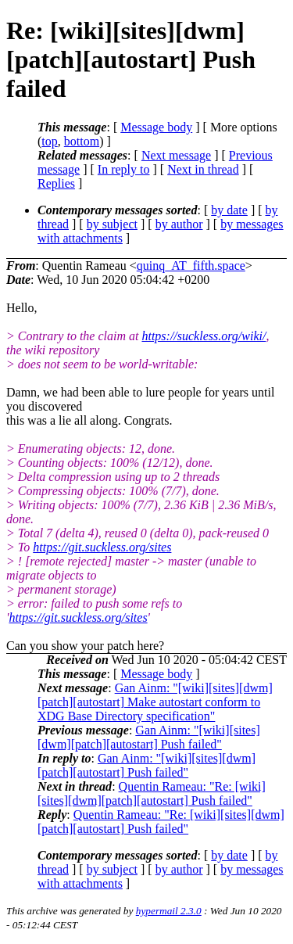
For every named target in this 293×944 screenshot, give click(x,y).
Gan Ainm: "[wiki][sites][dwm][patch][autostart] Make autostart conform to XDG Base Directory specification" (155, 702)
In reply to (124, 169)
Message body (156, 127)
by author (179, 224)
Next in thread (203, 169)
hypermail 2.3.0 (169, 911)
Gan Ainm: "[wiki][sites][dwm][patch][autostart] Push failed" (149, 737)
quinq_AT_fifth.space (191, 265)
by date (229, 210)
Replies (56, 183)
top (49, 141)
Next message (176, 155)
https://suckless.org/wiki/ (203, 336)
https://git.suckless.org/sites (102, 547)
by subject (112, 224)
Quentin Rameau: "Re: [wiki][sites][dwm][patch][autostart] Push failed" (152, 793)
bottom (81, 141)
